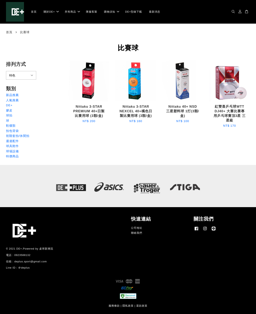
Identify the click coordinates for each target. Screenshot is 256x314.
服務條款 (114, 305)
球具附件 (12, 146)
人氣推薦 (12, 100)
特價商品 (12, 156)
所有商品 (72, 11)
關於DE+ (51, 11)
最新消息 (154, 11)
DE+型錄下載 (133, 11)
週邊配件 (12, 141)
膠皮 (9, 110)
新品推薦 (12, 95)
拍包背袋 (12, 130)
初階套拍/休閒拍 (17, 135)
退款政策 (141, 305)
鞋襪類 (11, 125)
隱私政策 (128, 305)
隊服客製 (91, 11)
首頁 (34, 11)
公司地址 (136, 227)
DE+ (9, 105)
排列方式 (16, 64)
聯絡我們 (136, 232)
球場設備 (12, 151)
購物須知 (111, 11)
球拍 (9, 115)
